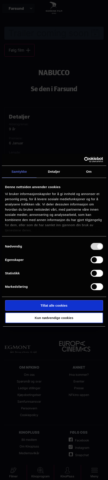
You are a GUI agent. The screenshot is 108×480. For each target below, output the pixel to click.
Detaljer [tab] (54, 171)
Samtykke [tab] (19, 171)
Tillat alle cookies (54, 305)
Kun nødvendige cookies (54, 318)
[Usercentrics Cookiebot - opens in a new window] (84, 160)
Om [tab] (88, 171)
